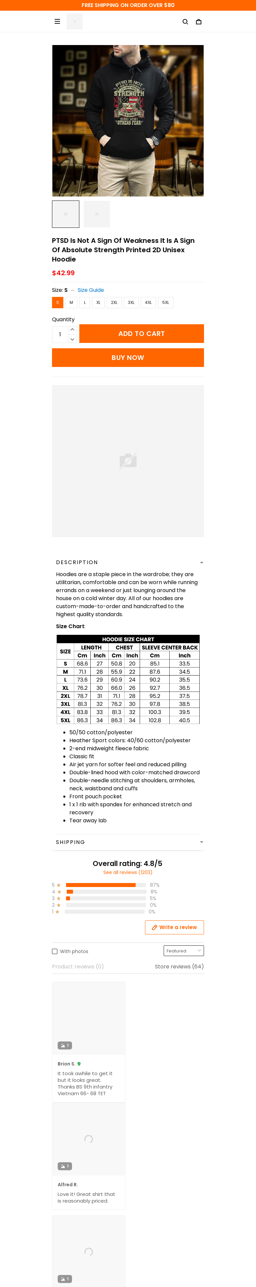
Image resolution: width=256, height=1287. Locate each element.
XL (98, 302)
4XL (148, 302)
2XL (114, 302)
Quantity (63, 319)
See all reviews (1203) (128, 872)
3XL (131, 302)
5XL (165, 302)
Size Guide (91, 290)
